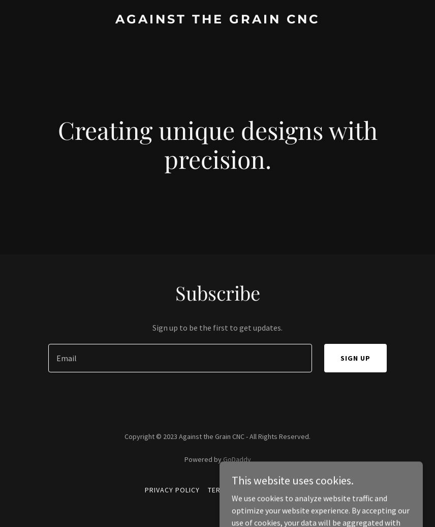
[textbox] (180, 358)
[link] (217, 20)
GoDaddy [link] (237, 459)
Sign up (355, 358)
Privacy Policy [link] (172, 489)
